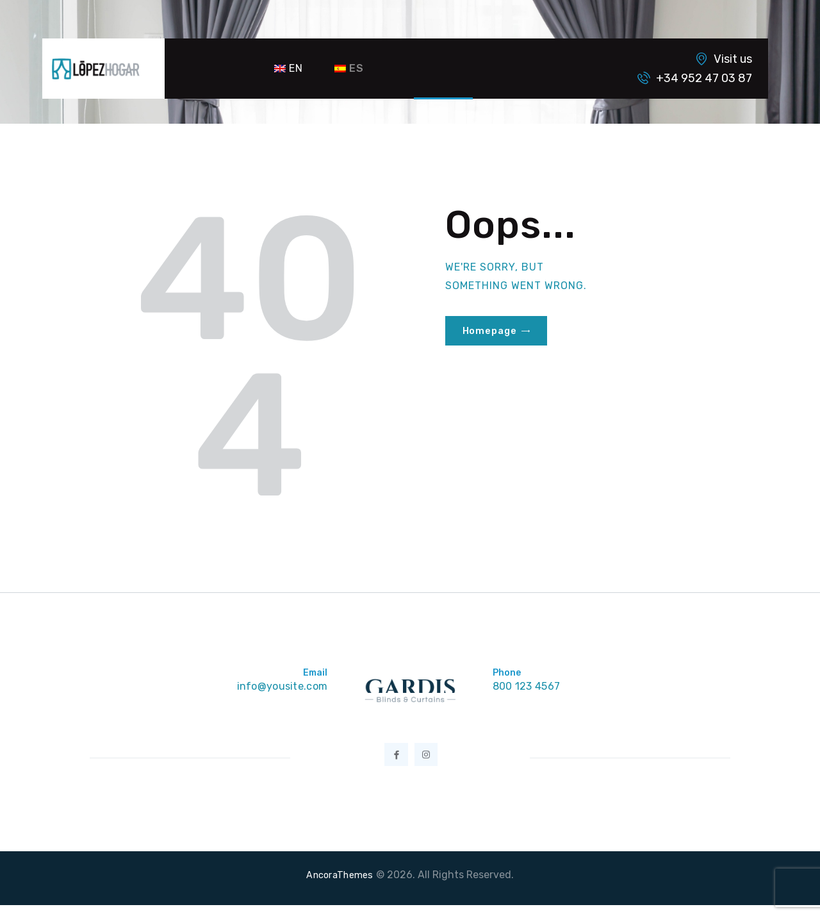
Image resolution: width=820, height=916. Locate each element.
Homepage (492, 331)
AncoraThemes (340, 885)
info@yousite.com (278, 687)
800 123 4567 (529, 687)
